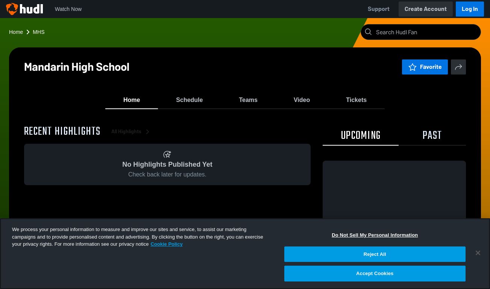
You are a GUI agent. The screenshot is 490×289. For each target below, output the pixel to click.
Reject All (375, 254)
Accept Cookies (374, 273)
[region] (245, 253)
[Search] (427, 32)
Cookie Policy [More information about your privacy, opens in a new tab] (166, 244)
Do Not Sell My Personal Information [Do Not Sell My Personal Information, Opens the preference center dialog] (375, 235)
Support (379, 9)
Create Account (426, 9)
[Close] (478, 253)
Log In (470, 9)
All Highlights (131, 135)
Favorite (425, 67)
